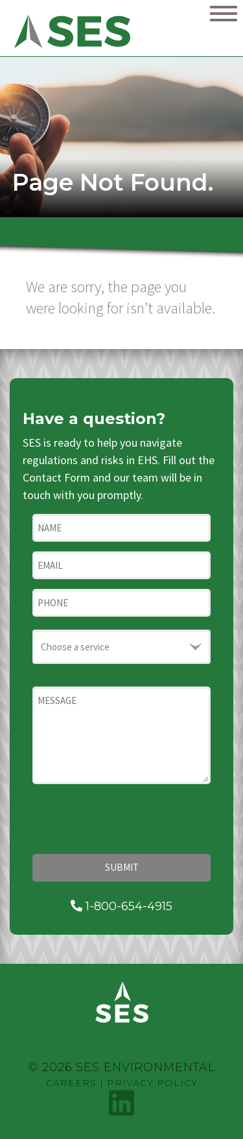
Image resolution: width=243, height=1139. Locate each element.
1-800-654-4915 (121, 906)
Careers (71, 1083)
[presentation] (130, 819)
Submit (122, 867)
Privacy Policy (152, 1083)
